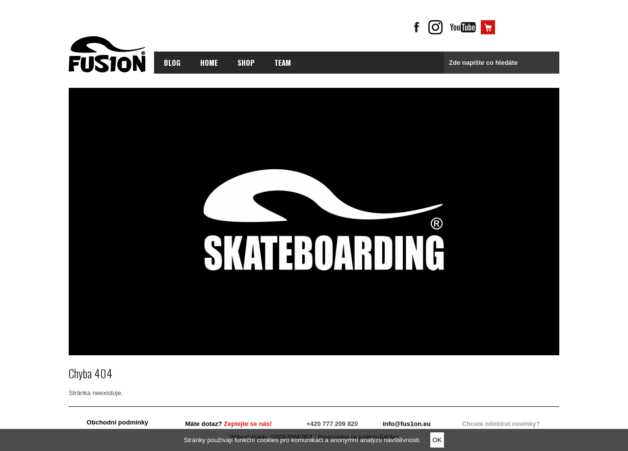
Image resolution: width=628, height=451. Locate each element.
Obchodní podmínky (118, 422)
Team (282, 62)
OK (437, 440)
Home (209, 62)
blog (172, 62)
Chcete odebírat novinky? (501, 423)
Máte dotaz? (228, 423)
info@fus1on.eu (407, 423)
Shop (246, 62)
